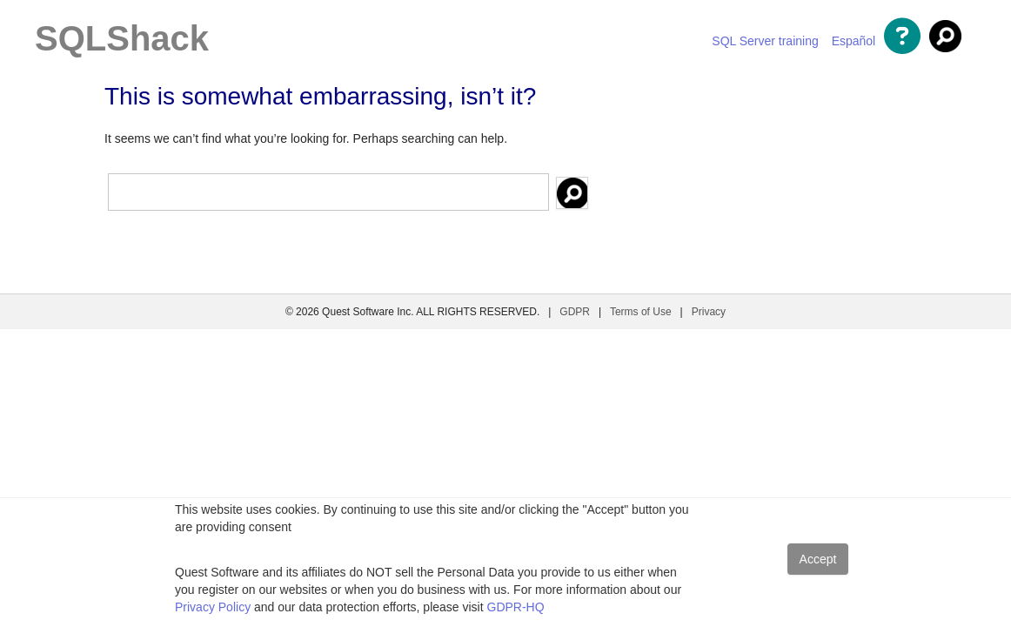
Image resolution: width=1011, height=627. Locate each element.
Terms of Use (641, 312)
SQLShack (122, 38)
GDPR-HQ (516, 607)
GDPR (574, 312)
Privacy (709, 312)
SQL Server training (765, 41)
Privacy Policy (213, 607)
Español (854, 41)
